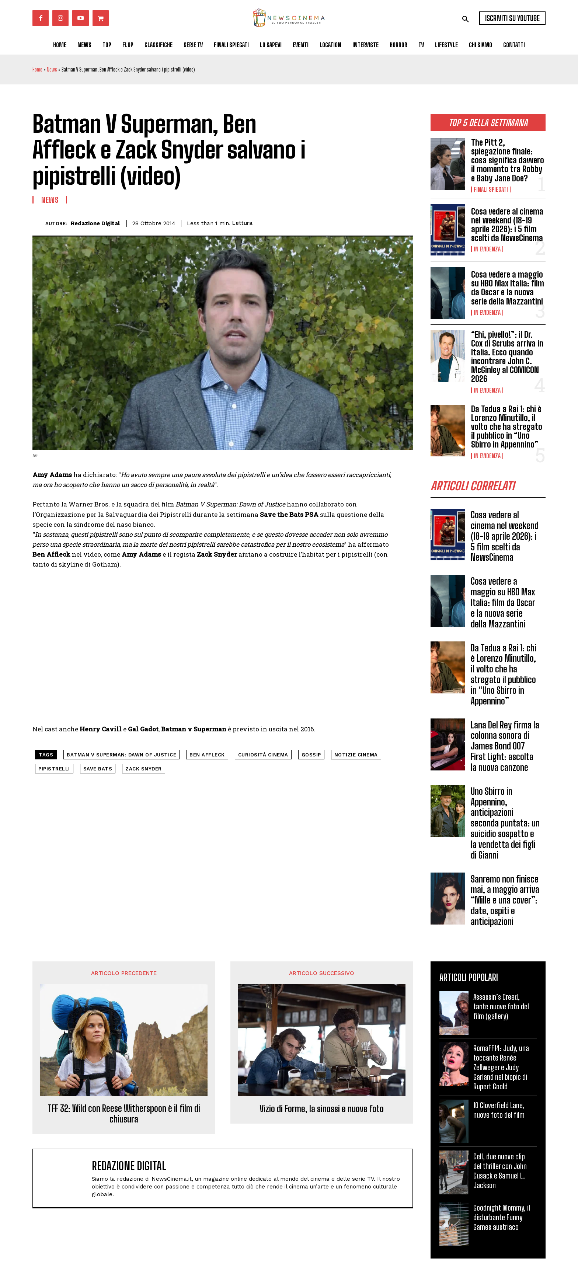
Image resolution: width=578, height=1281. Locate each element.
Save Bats (97, 769)
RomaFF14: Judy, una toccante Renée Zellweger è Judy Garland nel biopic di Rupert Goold (501, 1067)
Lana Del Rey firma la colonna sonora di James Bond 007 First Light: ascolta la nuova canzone (505, 746)
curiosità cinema (263, 755)
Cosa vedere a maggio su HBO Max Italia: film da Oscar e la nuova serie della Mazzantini (507, 287)
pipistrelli (54, 769)
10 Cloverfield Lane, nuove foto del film (499, 1110)
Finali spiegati (491, 189)
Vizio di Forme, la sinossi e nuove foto (322, 1109)
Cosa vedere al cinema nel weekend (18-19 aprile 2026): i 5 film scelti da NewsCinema (507, 224)
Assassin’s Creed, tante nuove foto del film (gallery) (501, 1007)
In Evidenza (487, 249)
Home (37, 69)
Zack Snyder (143, 769)
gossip (311, 755)
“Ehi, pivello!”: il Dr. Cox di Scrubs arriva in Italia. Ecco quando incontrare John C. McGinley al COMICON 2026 (507, 357)
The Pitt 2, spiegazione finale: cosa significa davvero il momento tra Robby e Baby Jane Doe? (507, 160)
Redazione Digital (95, 223)
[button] (465, 19)
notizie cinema (356, 755)
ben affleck (207, 755)
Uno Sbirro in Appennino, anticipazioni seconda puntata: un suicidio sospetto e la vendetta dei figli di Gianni (505, 823)
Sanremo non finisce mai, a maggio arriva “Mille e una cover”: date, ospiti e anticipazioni (505, 900)
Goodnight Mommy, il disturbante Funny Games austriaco (501, 1218)
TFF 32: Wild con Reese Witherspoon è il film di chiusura (124, 1114)
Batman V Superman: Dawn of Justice (121, 755)
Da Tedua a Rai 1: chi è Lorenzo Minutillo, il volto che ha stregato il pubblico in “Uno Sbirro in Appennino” (506, 427)
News (52, 69)
